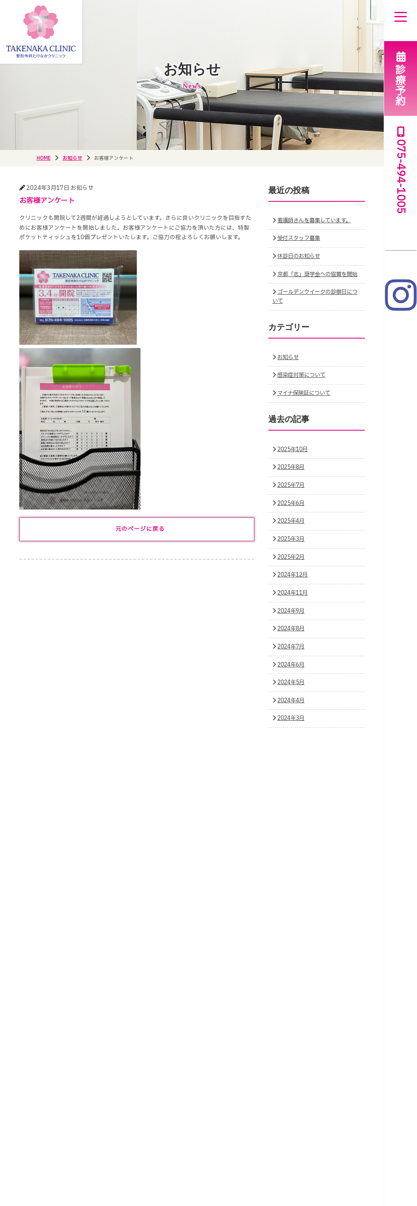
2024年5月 (292, 691)
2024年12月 (294, 584)
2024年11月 (294, 601)
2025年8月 (292, 476)
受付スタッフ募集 (300, 238)
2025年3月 (292, 548)
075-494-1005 (400, 170)
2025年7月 (292, 494)
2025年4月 (292, 530)
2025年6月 (292, 512)
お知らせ (288, 366)
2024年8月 (292, 638)
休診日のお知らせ (300, 256)
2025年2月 (292, 566)
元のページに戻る (140, 529)
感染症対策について (303, 384)
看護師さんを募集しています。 (317, 220)
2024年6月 (292, 673)
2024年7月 (292, 655)
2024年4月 (292, 709)
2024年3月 (292, 727)
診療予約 (400, 78)
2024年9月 (292, 620)
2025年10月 (294, 458)
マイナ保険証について (305, 402)
